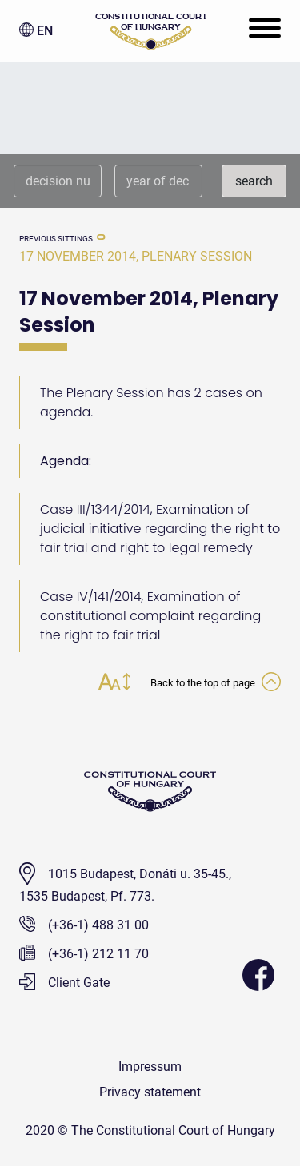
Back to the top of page (215, 683)
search (254, 181)
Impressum (150, 1066)
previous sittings (56, 238)
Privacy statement (150, 1092)
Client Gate (64, 982)
